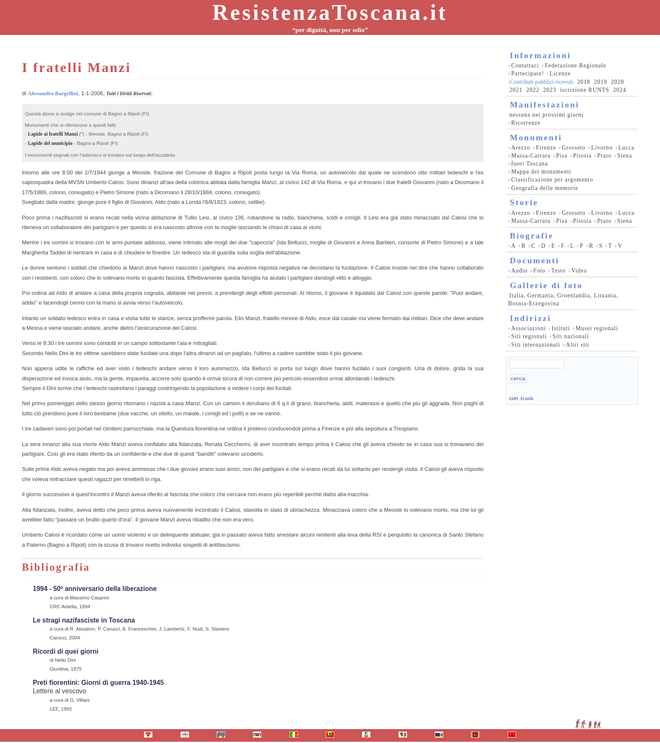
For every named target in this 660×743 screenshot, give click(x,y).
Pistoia (582, 155)
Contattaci (525, 65)
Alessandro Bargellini (53, 93)
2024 (619, 90)
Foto (539, 270)
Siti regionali (529, 336)
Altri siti (577, 345)
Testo (558, 270)
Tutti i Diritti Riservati (128, 93)
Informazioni (540, 55)
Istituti (560, 328)
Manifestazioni (544, 104)
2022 (532, 90)
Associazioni (528, 328)
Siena (624, 155)
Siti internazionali (535, 345)
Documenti (534, 260)
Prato (604, 155)
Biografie (532, 235)
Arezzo (520, 147)
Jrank (526, 398)
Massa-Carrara (531, 155)
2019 (600, 82)
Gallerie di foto (546, 285)
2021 (515, 90)
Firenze (546, 147)
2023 (549, 90)
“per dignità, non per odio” (330, 29)
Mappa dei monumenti (541, 171)
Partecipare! (527, 73)
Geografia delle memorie (544, 188)
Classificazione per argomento (552, 179)
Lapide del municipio (50, 143)
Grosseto (574, 147)
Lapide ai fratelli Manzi (52, 134)
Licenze (560, 73)
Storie (524, 202)
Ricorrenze (526, 123)
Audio (519, 270)
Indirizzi (530, 318)
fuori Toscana (529, 163)
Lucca (626, 147)
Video (579, 270)
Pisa (561, 155)
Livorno (602, 147)
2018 (583, 82)
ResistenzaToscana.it (330, 12)
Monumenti (536, 137)
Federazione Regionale (575, 65)
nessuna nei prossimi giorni (546, 115)
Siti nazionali (571, 336)
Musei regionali (596, 328)
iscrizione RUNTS (584, 90)
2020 (617, 82)
